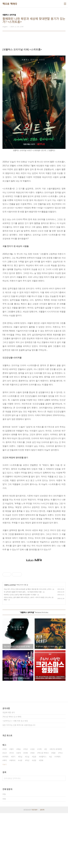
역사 (61, 797)
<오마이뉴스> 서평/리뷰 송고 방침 (15, 765)
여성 (26, 794)
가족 (40, 794)
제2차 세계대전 (56, 794)
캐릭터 (12, 805)
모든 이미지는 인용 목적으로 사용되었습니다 (18, 770)
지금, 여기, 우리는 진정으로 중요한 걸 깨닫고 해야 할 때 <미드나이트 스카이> (28, 634)
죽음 (19, 794)
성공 (33, 794)
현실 (20, 801)
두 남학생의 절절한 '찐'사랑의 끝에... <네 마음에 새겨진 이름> (23, 637)
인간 (5, 797)
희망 (5, 794)
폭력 (5, 805)
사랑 (20, 805)
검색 (63, 823)
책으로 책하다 (9, 3)
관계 (19, 797)
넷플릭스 (43, 801)
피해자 (5, 801)
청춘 (54, 797)
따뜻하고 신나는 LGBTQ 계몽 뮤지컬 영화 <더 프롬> (20, 639)
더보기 (4, 809)
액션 (27, 805)
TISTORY (34, 855)
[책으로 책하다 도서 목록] (11, 761)
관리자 (42, 855)
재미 (12, 794)
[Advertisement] (34, 589)
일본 (34, 801)
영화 (41, 805)
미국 (12, 797)
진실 (27, 801)
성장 (34, 805)
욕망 (33, 797)
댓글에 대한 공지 (8, 757)
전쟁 (26, 797)
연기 (13, 801)
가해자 (58, 801)
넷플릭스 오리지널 (10, 630)
